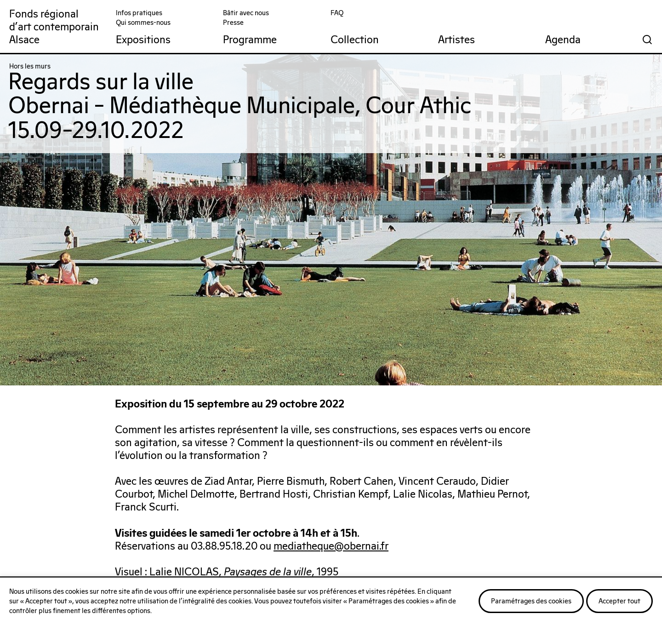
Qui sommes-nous (143, 23)
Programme (250, 40)
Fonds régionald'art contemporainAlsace (54, 27)
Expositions (143, 40)
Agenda (563, 40)
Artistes (456, 40)
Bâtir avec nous (246, 13)
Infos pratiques (139, 13)
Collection (355, 40)
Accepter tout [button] (619, 601)
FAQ (337, 13)
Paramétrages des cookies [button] (531, 601)
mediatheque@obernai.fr (331, 546)
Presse (233, 23)
